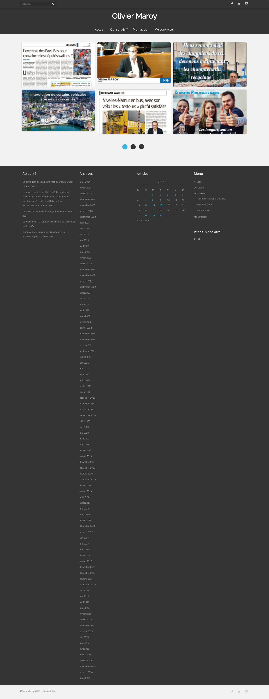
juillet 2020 (85, 421)
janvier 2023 (86, 263)
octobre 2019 (86, 473)
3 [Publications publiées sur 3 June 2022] (167, 195)
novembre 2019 (87, 468)
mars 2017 (85, 549)
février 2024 (85, 187)
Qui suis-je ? (119, 29)
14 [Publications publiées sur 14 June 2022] (146, 205)
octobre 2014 (86, 672)
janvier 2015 (86, 660)
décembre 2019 (87, 462)
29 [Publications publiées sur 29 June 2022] (153, 215)
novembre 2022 (87, 275)
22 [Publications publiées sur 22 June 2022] (153, 210)
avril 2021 (84, 374)
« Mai (139, 220)
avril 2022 (84, 310)
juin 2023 (84, 234)
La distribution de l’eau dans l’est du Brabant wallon (47, 182)
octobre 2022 (86, 281)
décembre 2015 (87, 625)
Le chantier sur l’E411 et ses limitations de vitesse (47, 221)
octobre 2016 (86, 578)
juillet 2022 (85, 292)
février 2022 (85, 322)
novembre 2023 (87, 205)
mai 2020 (84, 433)
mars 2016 (85, 608)
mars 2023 (85, 252)
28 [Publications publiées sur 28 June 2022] (146, 215)
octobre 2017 (86, 532)
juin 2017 (84, 538)
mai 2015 (84, 643)
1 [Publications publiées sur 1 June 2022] (152, 195)
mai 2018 (84, 508)
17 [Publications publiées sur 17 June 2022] (168, 205)
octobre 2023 (86, 211)
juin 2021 (84, 363)
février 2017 (85, 555)
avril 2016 (84, 602)
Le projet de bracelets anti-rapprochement (43, 211)
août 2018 (85, 497)
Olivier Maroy (134, 16)
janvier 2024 (86, 193)
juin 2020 (84, 427)
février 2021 (85, 386)
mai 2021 (84, 368)
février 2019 (85, 485)
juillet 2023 (85, 228)
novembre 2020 (87, 403)
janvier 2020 (86, 456)
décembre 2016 (87, 567)
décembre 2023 (87, 199)
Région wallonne (204, 204)
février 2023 (85, 257)
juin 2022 (84, 298)
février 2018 (85, 520)
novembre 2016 (87, 573)
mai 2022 (84, 304)
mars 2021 (85, 380)
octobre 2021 (86, 345)
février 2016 (85, 613)
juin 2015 (84, 637)
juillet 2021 (85, 357)
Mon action (141, 29)
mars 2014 (85, 678)
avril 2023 (84, 246)
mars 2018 (85, 514)
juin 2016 (84, 590)
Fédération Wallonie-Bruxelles (211, 198)
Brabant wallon (203, 210)
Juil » (146, 220)
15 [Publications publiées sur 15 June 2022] (153, 205)
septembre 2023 (88, 217)
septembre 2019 (88, 479)
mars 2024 (85, 182)
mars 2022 (85, 316)
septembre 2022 (88, 287)
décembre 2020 (87, 398)
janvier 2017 (86, 561)
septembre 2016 (88, 584)
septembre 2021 (88, 351)
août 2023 (85, 222)
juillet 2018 (85, 503)
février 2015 (85, 654)
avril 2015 (84, 649)
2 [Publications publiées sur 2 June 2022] (160, 195)
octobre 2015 (86, 631)
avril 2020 (84, 438)
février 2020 (85, 450)
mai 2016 (84, 596)
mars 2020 (85, 444)
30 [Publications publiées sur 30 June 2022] (161, 215)
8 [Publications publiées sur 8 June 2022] (152, 200)
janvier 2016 (86, 619)
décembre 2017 (87, 526)
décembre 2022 (87, 269)
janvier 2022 (86, 327)
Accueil (100, 29)
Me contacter (164, 29)
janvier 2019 (86, 491)
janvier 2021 (86, 392)
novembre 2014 (87, 666)
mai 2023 (84, 240)
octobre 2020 (86, 409)
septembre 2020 (88, 415)
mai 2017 (84, 543)
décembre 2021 (87, 333)
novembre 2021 (87, 339)
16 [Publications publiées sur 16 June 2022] (161, 205)
